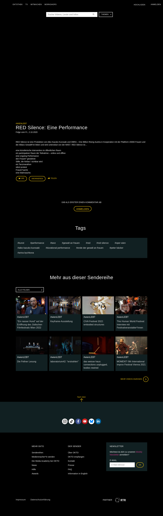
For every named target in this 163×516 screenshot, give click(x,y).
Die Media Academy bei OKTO (45, 455)
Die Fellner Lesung (25, 359)
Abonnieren (37, 178)
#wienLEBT (21, 123)
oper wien (121, 242)
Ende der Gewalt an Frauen (90, 247)
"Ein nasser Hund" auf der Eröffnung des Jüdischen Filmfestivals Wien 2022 (29, 323)
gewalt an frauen (71, 242)
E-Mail (113, 454)
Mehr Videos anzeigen (133, 373)
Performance (38, 242)
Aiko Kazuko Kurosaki (29, 247)
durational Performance (58, 247)
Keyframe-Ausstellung (60, 320)
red (88, 242)
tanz (53, 242)
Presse (71, 459)
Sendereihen (37, 447)
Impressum (21, 494)
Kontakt (71, 455)
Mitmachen (36, 4)
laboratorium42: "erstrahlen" (63, 359)
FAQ (70, 463)
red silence (103, 242)
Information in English (77, 468)
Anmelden (82, 208)
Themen (106, 14)
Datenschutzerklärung (40, 494)
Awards (35, 468)
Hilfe (34, 463)
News (34, 459)
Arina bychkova (26, 252)
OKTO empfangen (76, 451)
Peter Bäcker (117, 247)
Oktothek (18, 4)
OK (140, 459)
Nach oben (81, 393)
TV (27, 4)
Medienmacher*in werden (43, 451)
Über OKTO (73, 447)
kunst (21, 242)
